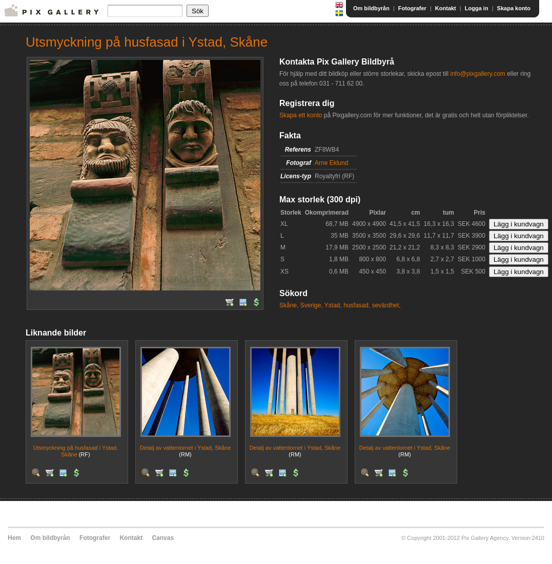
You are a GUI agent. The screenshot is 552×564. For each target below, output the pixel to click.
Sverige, (311, 305)
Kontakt (445, 8)
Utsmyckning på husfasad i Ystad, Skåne (75, 451)
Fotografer (412, 8)
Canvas (163, 537)
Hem (14, 537)
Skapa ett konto (300, 115)
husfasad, (356, 305)
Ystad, (333, 305)
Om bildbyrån (371, 8)
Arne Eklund (331, 162)
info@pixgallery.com (477, 73)
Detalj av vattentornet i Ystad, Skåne (185, 448)
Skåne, (288, 305)
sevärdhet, (386, 305)
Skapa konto (513, 8)
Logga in (476, 8)
